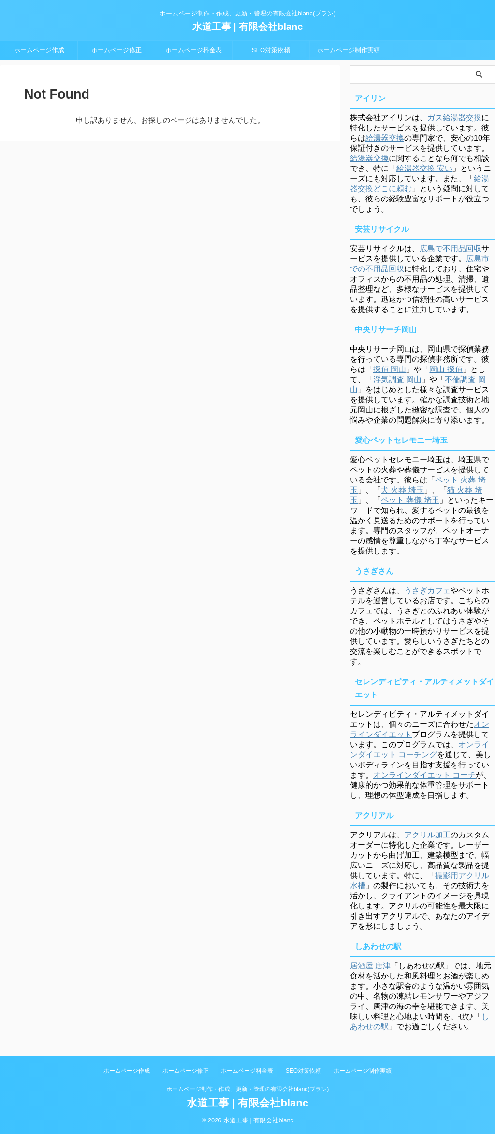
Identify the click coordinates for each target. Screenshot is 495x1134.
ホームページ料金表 (193, 50)
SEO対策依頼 (271, 50)
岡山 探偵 (445, 369)
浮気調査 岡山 (397, 379)
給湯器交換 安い (424, 168)
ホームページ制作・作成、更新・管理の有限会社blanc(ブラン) (247, 1089)
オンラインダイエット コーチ (424, 775)
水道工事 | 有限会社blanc (247, 26)
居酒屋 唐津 (370, 966)
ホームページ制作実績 (348, 50)
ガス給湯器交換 (454, 117)
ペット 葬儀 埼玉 (410, 500)
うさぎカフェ (427, 590)
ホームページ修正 (116, 50)
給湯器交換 (384, 138)
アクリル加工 (427, 835)
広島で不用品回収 (450, 248)
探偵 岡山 (389, 369)
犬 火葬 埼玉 (402, 490)
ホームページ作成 (39, 50)
